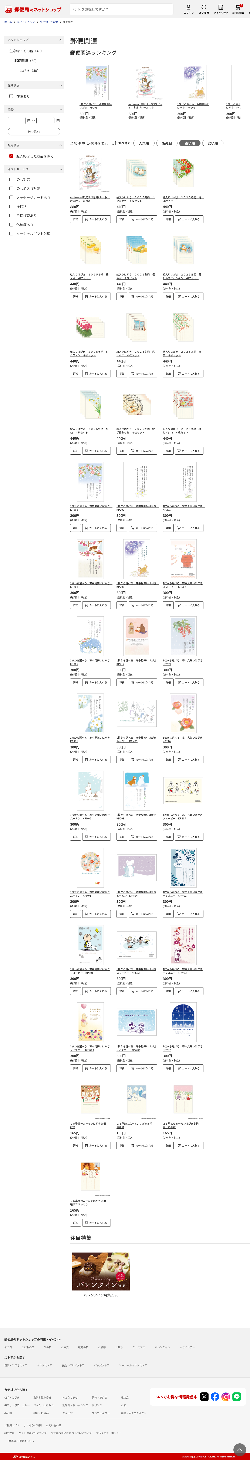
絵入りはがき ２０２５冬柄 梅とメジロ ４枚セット (182, 430)
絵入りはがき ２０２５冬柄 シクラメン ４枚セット (89, 353)
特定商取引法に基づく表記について (71, 1433)
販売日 (167, 143)
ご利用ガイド (12, 1425)
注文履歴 (204, 12)
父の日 (47, 1347)
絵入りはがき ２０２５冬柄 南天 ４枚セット (182, 353)
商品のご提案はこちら (21, 1441)
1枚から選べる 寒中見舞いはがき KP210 (184, 739)
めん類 (8, 1413)
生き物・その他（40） (26, 50)
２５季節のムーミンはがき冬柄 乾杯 (89, 1125)
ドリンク (97, 1405)
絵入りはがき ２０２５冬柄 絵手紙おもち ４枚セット (135, 430)
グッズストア (101, 1365)
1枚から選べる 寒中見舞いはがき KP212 (137, 662)
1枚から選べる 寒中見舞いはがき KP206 (137, 585)
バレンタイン (162, 1347)
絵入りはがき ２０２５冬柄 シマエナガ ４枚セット (135, 199)
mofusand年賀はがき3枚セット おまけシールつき (90, 199)
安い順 (213, 143)
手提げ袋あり (23, 215)
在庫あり (19, 96)
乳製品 (125, 1397)
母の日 (8, 1347)
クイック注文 (220, 12)
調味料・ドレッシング (75, 1405)
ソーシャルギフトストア (133, 1365)
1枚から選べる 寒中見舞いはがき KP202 (137, 507)
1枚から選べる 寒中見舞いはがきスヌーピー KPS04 (183, 816)
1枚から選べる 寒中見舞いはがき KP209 (137, 816)
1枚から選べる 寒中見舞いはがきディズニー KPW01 (183, 893)
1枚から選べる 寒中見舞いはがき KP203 (184, 662)
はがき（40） (30, 70)
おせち (119, 1347)
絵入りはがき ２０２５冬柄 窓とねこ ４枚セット (135, 353)
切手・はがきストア (15, 1365)
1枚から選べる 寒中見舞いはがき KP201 (184, 507)
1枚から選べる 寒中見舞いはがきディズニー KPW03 (90, 1048)
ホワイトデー (187, 1347)
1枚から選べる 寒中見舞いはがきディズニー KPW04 (136, 1048)
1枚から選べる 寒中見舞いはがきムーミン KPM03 (136, 739)
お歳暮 (102, 1347)
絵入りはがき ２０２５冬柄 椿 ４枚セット (183, 199)
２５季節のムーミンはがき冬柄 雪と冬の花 (182, 1125)
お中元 (65, 1347)
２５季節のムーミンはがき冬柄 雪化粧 (135, 1125)
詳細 (75, 219)
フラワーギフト (101, 1413)
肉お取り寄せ (70, 1397)
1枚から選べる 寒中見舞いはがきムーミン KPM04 (136, 893)
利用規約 (9, 1433)
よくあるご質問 (33, 1425)
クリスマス (138, 1347)
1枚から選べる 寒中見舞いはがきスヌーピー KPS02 (183, 585)
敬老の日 (83, 1347)
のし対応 (19, 179)
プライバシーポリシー (109, 1433)
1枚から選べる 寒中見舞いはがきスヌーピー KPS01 (90, 970)
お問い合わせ (53, 1425)
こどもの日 (27, 1347)
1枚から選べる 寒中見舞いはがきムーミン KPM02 (90, 816)
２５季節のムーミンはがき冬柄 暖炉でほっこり (89, 1202)
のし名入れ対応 (24, 188)
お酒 (123, 1405)
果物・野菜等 (99, 1397)
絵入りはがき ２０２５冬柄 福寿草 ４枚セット (135, 276)
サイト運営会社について (33, 1433)
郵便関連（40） (26, 60)
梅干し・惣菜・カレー (17, 1405)
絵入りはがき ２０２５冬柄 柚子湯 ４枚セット (89, 276)
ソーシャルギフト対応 (29, 233)
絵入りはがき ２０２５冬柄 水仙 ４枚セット (89, 430)
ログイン (188, 12)
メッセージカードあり (29, 197)
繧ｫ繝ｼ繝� (238, 12)
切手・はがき (12, 1397)
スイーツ (67, 1413)
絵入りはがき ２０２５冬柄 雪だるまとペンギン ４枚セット (182, 276)
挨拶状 (18, 206)
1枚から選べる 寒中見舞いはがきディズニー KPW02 (183, 970)
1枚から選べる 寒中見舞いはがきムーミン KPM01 (90, 893)
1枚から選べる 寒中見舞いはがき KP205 (91, 662)
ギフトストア (44, 1365)
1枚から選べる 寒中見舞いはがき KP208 (91, 507)
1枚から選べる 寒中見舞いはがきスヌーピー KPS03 (136, 970)
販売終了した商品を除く (31, 156)
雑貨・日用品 (41, 1413)
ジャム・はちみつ (43, 1405)
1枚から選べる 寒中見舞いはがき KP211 (91, 739)
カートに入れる (98, 219)
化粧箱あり (21, 224)
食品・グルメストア (73, 1365)
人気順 (144, 143)
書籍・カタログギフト (133, 1413)
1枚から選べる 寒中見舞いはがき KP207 (184, 1048)
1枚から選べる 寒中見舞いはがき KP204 (91, 585)
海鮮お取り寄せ (42, 1397)
